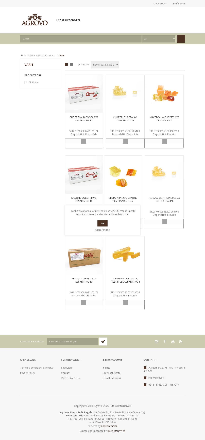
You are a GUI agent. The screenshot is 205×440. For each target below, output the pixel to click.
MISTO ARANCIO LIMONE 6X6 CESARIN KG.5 (123, 199)
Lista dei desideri (111, 378)
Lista (71, 64)
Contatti (65, 372)
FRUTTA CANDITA (46, 55)
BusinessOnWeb (116, 430)
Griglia (66, 64)
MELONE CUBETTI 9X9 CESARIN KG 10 (83, 199)
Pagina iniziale (21, 55)
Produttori (32, 75)
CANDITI (31, 55)
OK (102, 223)
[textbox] (81, 38)
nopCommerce (109, 426)
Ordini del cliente (111, 372)
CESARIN (33, 82)
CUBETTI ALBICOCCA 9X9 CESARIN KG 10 (84, 119)
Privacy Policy (27, 372)
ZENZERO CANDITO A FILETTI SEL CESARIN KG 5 (125, 280)
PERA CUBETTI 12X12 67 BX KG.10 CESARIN (164, 199)
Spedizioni (66, 367)
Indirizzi (106, 367)
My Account (159, 3)
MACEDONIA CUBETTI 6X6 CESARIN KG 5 (164, 119)
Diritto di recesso (70, 378)
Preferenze (179, 3)
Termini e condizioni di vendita (36, 367)
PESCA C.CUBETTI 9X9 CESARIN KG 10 (84, 280)
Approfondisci (102, 229)
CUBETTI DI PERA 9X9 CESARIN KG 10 (125, 119)
